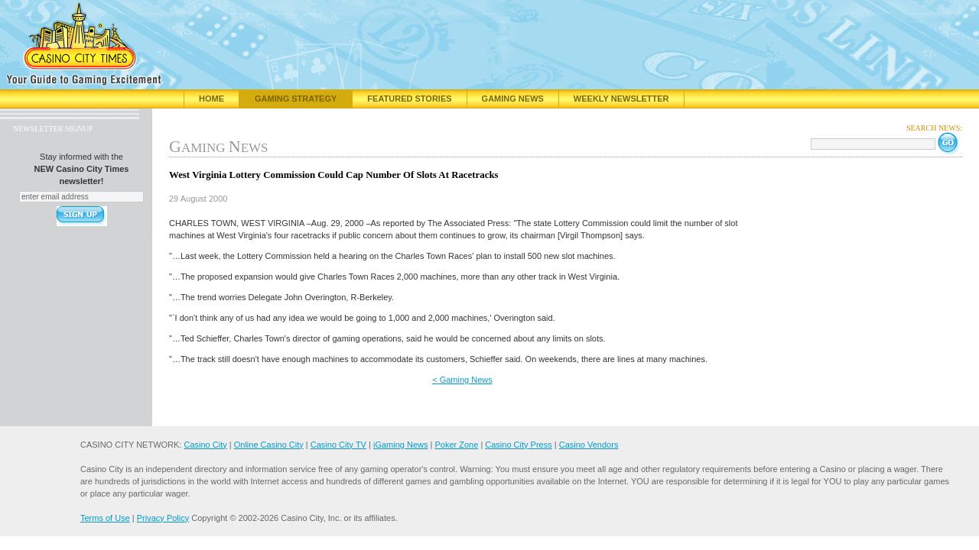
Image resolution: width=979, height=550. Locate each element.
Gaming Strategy (296, 98)
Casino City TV (338, 444)
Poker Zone (456, 444)
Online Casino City (269, 444)
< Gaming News (462, 379)
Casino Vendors (589, 444)
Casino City (205, 444)
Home (211, 98)
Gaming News (513, 98)
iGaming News (400, 444)
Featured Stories (409, 98)
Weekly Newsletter (621, 98)
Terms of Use (105, 517)
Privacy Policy (163, 517)
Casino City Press (518, 444)
